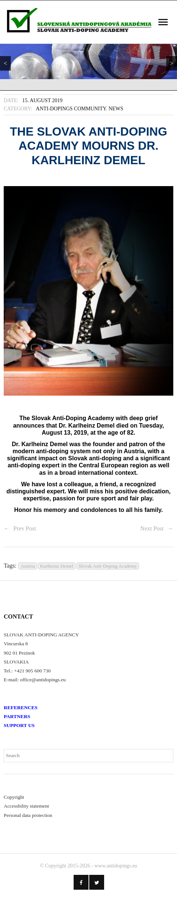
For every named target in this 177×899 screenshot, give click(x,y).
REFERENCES (21, 707)
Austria (27, 566)
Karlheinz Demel (56, 566)
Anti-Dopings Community (71, 108)
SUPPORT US (19, 725)
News (116, 108)
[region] (88, 61)
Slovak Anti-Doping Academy (107, 566)
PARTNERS (17, 716)
